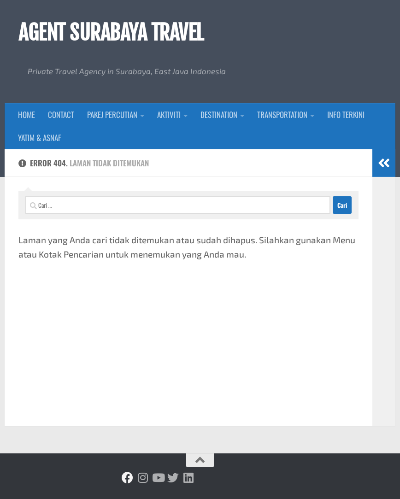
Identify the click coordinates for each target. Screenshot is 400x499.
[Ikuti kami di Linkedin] (188, 477)
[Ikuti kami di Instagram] (142, 477)
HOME (26, 114)
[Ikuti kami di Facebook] (127, 477)
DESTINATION (218, 114)
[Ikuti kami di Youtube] (158, 477)
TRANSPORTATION (282, 114)
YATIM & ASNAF (39, 137)
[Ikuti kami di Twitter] (173, 477)
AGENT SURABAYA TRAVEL (111, 33)
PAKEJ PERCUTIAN (112, 114)
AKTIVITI (169, 114)
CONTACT (61, 114)
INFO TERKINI (346, 114)
